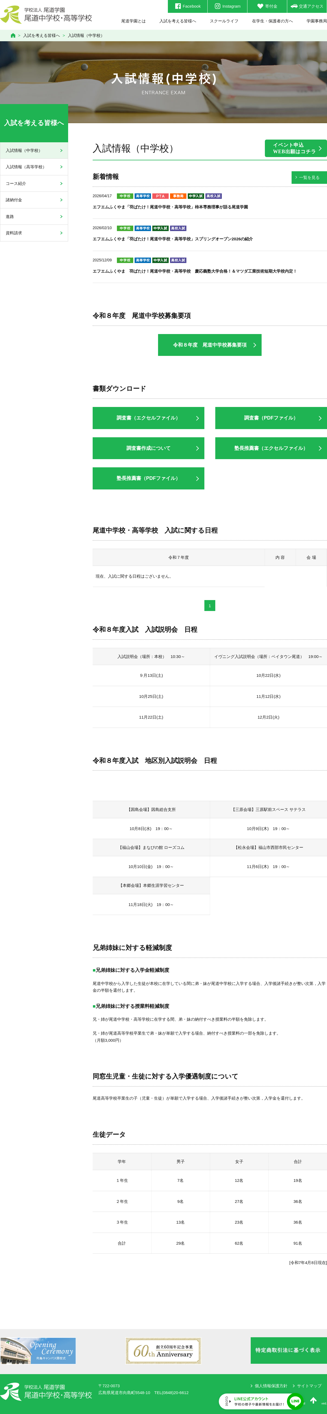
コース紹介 (16, 183)
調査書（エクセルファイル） (148, 418)
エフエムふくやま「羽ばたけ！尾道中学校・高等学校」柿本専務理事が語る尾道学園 (170, 207)
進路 (10, 216)
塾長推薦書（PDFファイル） (148, 478)
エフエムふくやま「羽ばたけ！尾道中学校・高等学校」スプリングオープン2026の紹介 (173, 239)
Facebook (188, 6)
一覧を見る (309, 177)
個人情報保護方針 (271, 1385)
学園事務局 (317, 21)
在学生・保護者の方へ (272, 21)
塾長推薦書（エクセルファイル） (271, 448)
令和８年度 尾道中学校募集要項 (210, 345)
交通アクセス (307, 6)
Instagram (227, 6)
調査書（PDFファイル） (271, 418)
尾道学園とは (133, 21)
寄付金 (267, 6)
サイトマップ (309, 1385)
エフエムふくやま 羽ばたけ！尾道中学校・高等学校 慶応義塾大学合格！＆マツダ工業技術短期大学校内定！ (195, 271)
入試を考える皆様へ (177, 21)
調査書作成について (148, 448)
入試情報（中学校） (24, 150)
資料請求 (14, 233)
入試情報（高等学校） (26, 166)
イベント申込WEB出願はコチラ (294, 148)
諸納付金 (14, 199)
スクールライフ (224, 21)
